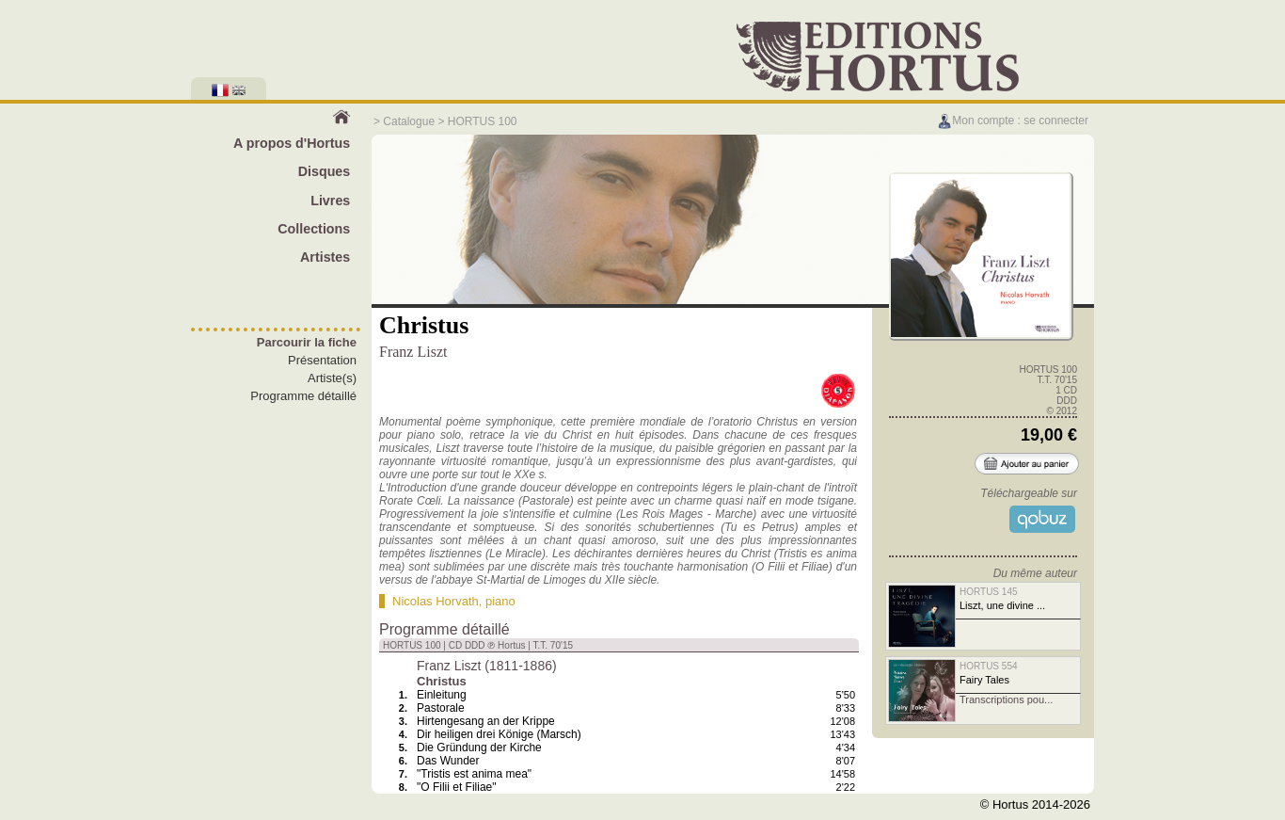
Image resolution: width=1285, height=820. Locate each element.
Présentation (322, 360)
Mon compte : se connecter (1012, 120)
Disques (324, 171)
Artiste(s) (332, 378)
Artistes (325, 257)
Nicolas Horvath (435, 601)
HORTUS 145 (989, 592)
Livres (330, 200)
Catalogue (409, 121)
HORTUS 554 (989, 666)
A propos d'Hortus (291, 143)
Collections (314, 228)
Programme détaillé (303, 396)
